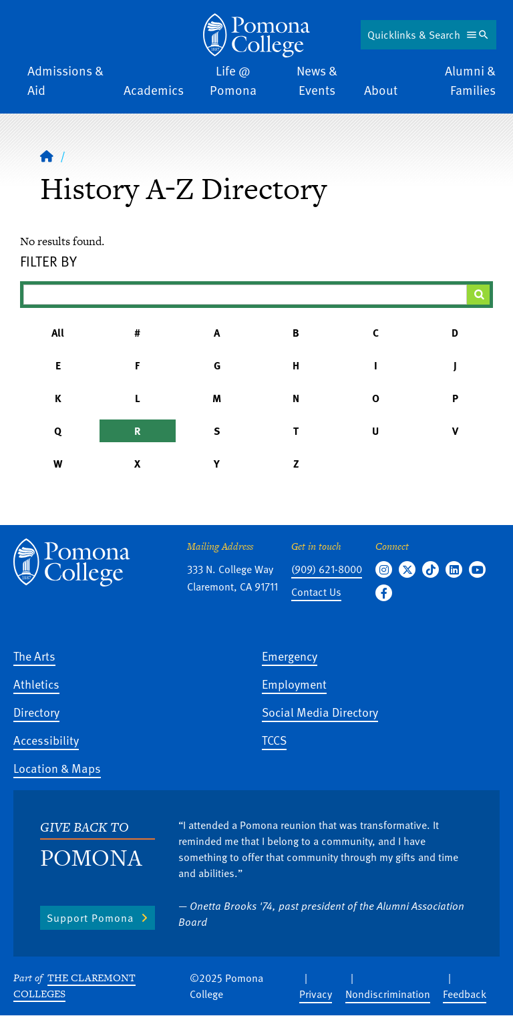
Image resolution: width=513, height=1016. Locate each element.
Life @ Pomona (233, 80)
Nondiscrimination (387, 994)
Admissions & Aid (65, 80)
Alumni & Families (470, 80)
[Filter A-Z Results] (245, 295)
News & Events (317, 80)
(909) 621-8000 (326, 569)
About (380, 90)
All (57, 333)
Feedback (464, 994)
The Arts (34, 656)
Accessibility (46, 740)
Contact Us (316, 592)
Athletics (36, 684)
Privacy (315, 994)
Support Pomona (90, 918)
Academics (154, 90)
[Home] (46, 155)
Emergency (289, 656)
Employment (294, 684)
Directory (36, 712)
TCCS (274, 740)
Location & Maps (57, 768)
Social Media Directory (320, 712)
